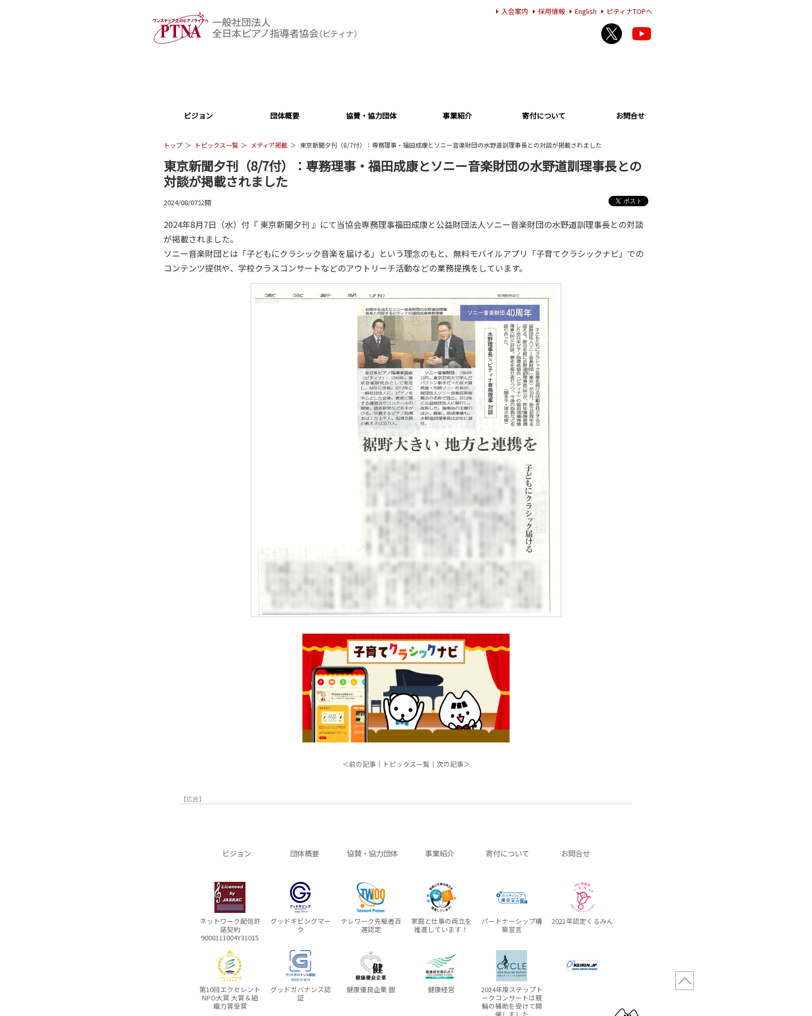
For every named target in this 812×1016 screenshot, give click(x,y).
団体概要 (284, 116)
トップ (173, 144)
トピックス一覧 (216, 144)
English (582, 11)
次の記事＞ (453, 764)
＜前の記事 (359, 764)
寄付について (544, 116)
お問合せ (630, 116)
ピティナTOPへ (625, 11)
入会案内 (510, 11)
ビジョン (198, 116)
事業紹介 (457, 116)
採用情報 (547, 11)
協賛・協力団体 (371, 116)
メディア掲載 (269, 144)
